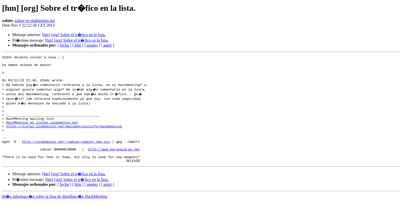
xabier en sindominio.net (34, 20)
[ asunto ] (92, 45)
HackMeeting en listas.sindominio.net (42, 131)
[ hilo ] (78, 45)
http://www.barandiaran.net (114, 163)
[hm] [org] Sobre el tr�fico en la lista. (74, 34)
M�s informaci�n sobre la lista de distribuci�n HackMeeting (54, 213)
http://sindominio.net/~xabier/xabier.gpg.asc (66, 154)
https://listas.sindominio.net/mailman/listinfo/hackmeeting (64, 136)
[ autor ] (107, 45)
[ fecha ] (64, 45)
